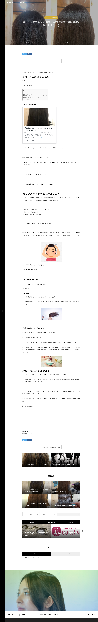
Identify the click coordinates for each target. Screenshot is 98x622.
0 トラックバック (66, 554)
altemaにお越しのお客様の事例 (51, 17)
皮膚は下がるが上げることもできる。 (33, 97)
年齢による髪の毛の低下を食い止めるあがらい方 (35, 95)
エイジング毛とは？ (28, 94)
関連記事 (28, 99)
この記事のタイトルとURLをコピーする (51, 60)
